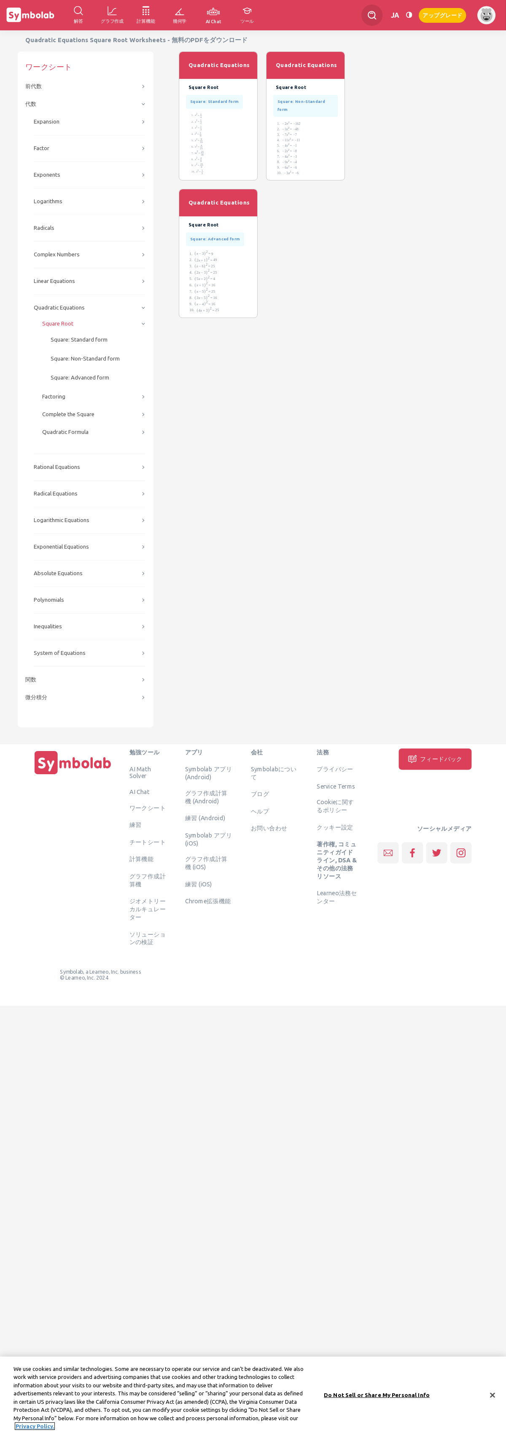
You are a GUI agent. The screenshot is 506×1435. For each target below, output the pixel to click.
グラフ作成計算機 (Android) (206, 796)
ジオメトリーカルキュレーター (147, 909)
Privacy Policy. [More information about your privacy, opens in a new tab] (35, 1430)
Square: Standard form (79, 340)
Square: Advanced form (80, 377)
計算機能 (141, 859)
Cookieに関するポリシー (335, 806)
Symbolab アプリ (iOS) (208, 839)
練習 (135, 824)
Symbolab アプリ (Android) (208, 773)
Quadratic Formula (65, 432)
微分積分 (36, 697)
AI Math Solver (140, 772)
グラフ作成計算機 (147, 879)
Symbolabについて (273, 773)
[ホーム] (73, 774)
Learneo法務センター (337, 897)
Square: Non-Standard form (85, 358)
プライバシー (335, 769)
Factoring (53, 396)
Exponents (47, 175)
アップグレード (443, 14)
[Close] (492, 1399)
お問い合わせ (269, 828)
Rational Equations (57, 467)
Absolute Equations (58, 573)
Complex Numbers (57, 254)
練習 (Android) (205, 818)
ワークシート (147, 807)
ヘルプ (260, 811)
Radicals (44, 228)
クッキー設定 (335, 827)
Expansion (46, 121)
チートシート (147, 841)
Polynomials (49, 600)
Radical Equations (56, 493)
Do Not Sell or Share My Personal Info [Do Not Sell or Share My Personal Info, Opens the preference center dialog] (377, 1399)
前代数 (33, 86)
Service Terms (336, 786)
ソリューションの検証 (147, 938)
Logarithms (48, 201)
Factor (41, 148)
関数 (30, 679)
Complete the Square (68, 414)
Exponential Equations (61, 547)
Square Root (57, 323)
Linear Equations (54, 281)
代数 (30, 104)
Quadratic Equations (59, 307)
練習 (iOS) (198, 883)
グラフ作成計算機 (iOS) (206, 863)
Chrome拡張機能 (208, 901)
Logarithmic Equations (61, 520)
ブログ (260, 794)
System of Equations (60, 653)
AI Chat (139, 792)
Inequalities (48, 626)
